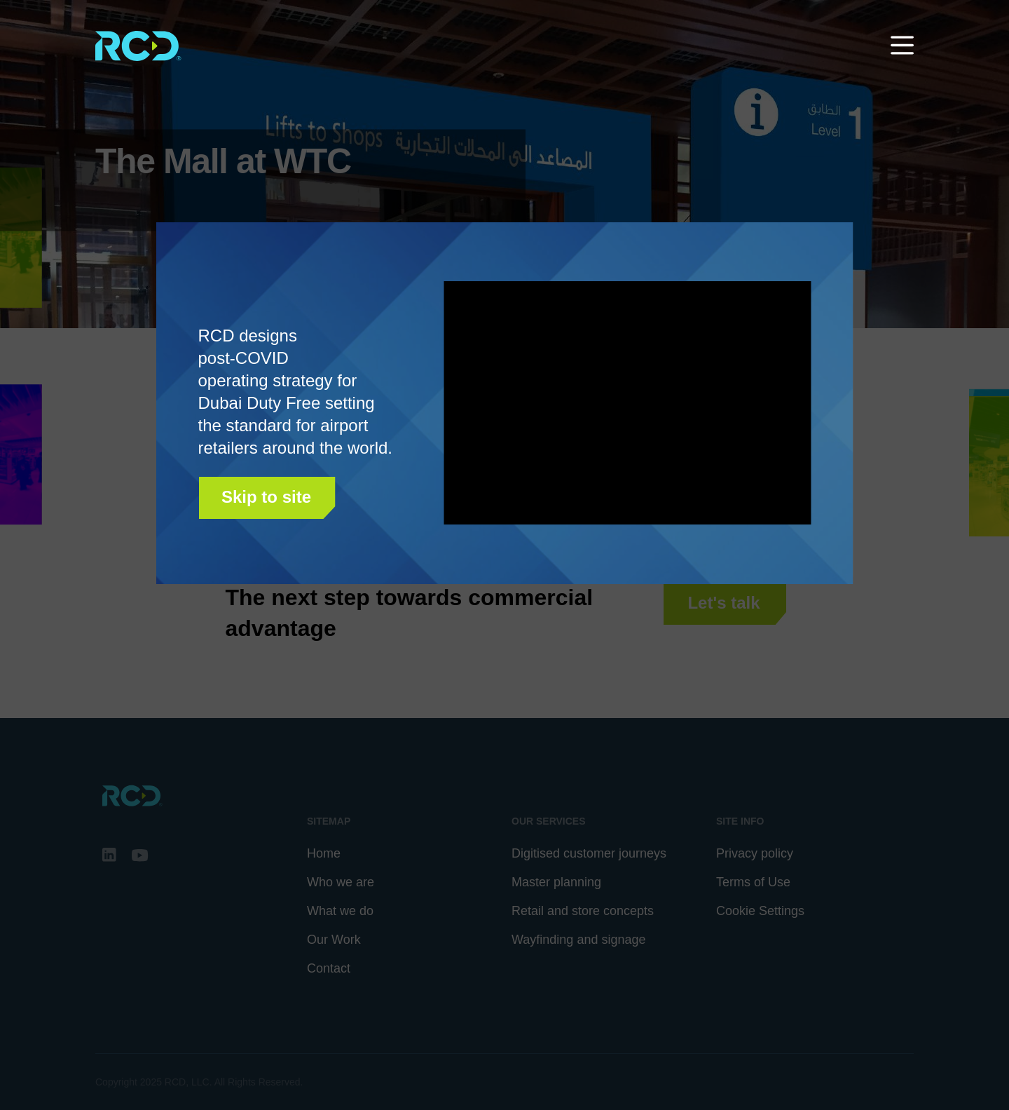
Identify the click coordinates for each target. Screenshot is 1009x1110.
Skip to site (266, 496)
